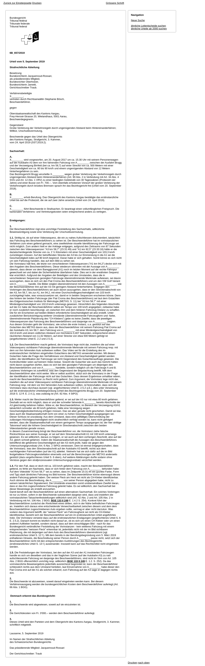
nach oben (144, 662)
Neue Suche (138, 20)
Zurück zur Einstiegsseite (17, 3)
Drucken (36, 3)
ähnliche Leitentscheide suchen (148, 25)
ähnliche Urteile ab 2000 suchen (149, 28)
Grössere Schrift (115, 3)
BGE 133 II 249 (59, 500)
